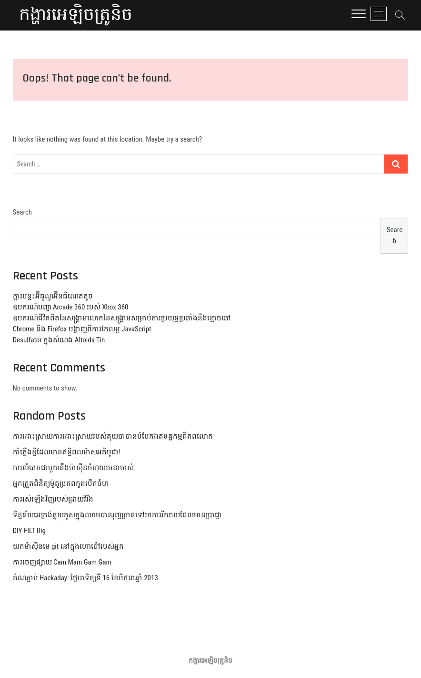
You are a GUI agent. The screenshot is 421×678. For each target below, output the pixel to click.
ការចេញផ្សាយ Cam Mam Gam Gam (62, 562)
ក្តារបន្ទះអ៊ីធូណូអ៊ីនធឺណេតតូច (53, 296)
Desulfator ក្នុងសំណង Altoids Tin (59, 340)
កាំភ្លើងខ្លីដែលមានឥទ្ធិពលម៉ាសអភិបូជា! (66, 452)
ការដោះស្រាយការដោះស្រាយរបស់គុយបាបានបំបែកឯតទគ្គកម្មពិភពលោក (113, 436)
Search (22, 212)
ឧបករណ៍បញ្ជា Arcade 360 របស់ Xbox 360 (71, 307)
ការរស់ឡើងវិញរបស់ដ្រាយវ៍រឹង (53, 499)
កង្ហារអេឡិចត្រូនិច (75, 15)
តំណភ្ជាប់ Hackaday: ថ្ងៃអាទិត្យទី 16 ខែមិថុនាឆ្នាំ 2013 (85, 578)
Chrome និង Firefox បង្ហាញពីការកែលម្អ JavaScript (82, 329)
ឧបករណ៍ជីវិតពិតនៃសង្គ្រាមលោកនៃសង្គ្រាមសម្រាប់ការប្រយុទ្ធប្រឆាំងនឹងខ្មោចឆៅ (122, 318)
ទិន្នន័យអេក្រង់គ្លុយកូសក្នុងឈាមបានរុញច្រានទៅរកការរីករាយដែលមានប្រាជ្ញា (117, 515)
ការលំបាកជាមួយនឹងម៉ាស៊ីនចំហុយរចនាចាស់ (73, 467)
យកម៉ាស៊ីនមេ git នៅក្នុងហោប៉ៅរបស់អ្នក (68, 546)
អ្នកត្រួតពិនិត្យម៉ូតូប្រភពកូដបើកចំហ (61, 483)
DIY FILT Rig (29, 530)
